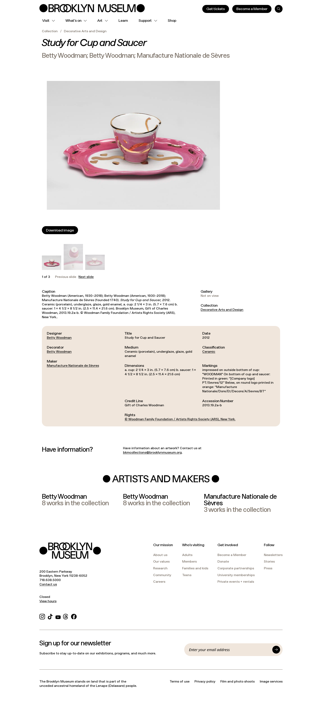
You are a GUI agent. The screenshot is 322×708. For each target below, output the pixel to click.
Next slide (86, 277)
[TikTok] (50, 616)
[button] (51, 263)
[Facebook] (74, 616)
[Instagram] (42, 616)
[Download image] (60, 230)
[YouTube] (58, 616)
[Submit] (276, 650)
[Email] (229, 650)
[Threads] (66, 616)
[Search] (279, 9)
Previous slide (65, 277)
